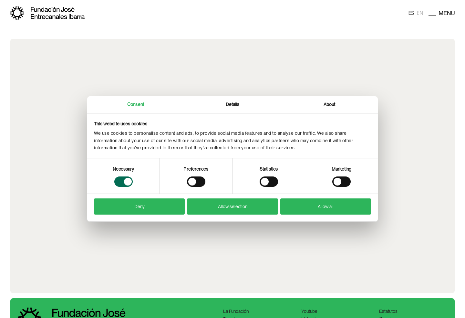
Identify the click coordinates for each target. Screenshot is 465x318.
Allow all (326, 206)
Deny (139, 206)
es (411, 12)
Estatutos (388, 311)
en (420, 12)
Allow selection (232, 206)
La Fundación (236, 311)
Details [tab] (233, 104)
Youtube (309, 311)
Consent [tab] (135, 104)
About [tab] (330, 104)
